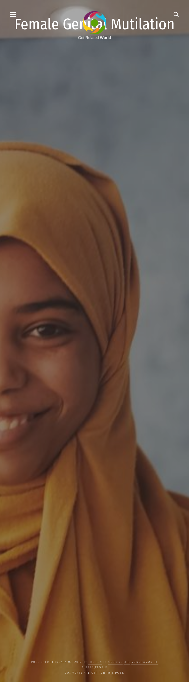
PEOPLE (101, 667)
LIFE (127, 662)
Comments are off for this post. (94, 672)
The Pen (95, 662)
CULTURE (115, 662)
